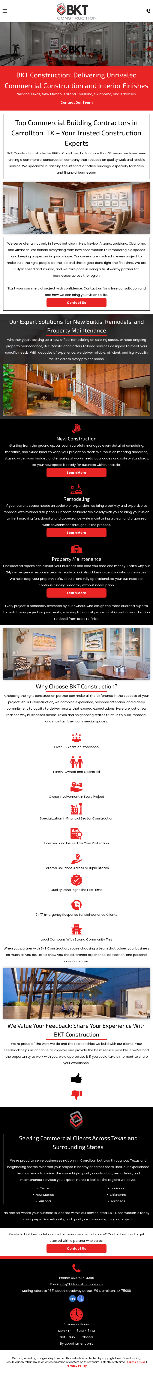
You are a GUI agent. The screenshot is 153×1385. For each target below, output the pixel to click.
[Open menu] (5, 11)
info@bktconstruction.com (81, 1284)
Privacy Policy (76, 1366)
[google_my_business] (80, 1299)
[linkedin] (72, 1299)
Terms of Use (136, 1362)
